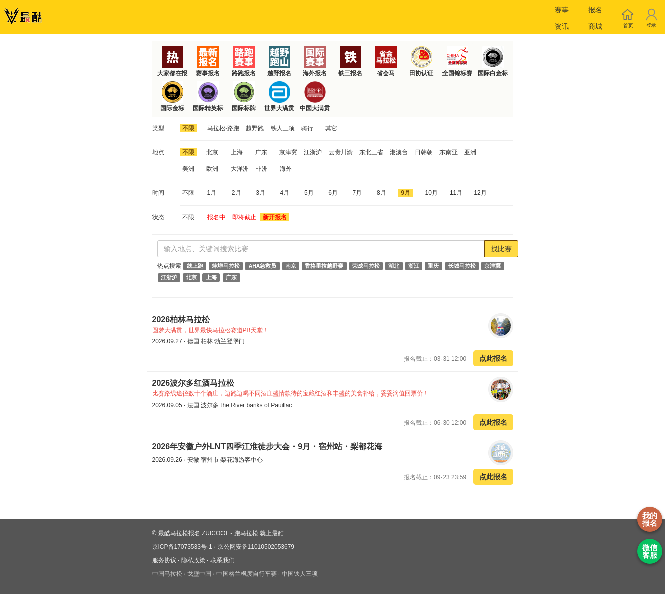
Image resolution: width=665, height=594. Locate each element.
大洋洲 (240, 168)
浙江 (413, 266)
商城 (595, 26)
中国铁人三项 (300, 573)
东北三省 (371, 152)
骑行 (307, 128)
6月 (333, 192)
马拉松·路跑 (223, 128)
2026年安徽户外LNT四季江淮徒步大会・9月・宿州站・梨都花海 (267, 446)
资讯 (562, 26)
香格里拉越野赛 (324, 266)
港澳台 (399, 152)
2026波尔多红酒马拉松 (193, 383)
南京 (290, 266)
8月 (381, 192)
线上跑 (195, 266)
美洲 (188, 168)
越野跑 (255, 128)
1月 (212, 192)
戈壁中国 (199, 573)
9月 (405, 192)
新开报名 (275, 217)
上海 (237, 152)
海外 (286, 168)
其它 (331, 128)
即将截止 (244, 217)
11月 (456, 192)
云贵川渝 (341, 152)
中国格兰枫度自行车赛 (246, 573)
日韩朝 (424, 152)
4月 (285, 192)
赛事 (562, 10)
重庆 (433, 266)
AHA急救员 (263, 266)
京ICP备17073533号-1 (182, 546)
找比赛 (501, 249)
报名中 (216, 217)
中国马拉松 (167, 573)
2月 (236, 192)
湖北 (393, 266)
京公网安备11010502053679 (255, 546)
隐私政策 (193, 560)
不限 (188, 128)
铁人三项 (283, 128)
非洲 (262, 168)
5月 (309, 192)
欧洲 (212, 168)
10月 (431, 192)
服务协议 (164, 560)
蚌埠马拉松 (226, 266)
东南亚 (448, 152)
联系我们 (222, 560)
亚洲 (470, 152)
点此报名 (493, 358)
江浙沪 (313, 152)
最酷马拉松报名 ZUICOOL (193, 533)
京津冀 (288, 152)
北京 (212, 152)
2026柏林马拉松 (182, 319)
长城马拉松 (462, 266)
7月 (357, 192)
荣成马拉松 (366, 266)
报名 (595, 10)
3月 (260, 192)
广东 (261, 152)
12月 (480, 192)
